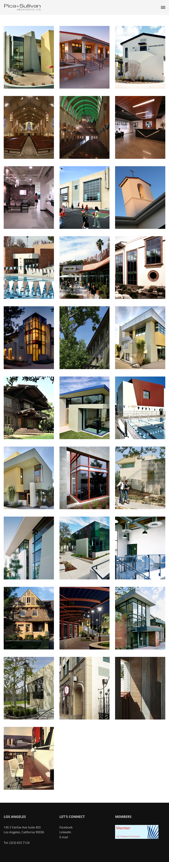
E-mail (63, 837)
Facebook (66, 827)
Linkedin (65, 832)
